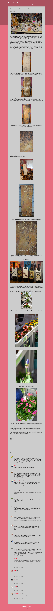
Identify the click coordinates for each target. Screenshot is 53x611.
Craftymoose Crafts (17, 593)
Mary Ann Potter (17, 558)
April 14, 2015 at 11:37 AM (18, 555)
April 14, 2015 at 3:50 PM (18, 567)
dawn (15, 533)
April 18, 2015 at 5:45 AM (18, 598)
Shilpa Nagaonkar (17, 465)
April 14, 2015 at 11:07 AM (18, 544)
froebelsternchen (17, 524)
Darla (15, 506)
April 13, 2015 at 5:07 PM (18, 462)
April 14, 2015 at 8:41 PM (18, 590)
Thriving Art (15, 2)
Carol (15, 579)
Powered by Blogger (26, 606)
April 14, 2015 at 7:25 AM (18, 530)
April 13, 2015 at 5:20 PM (18, 477)
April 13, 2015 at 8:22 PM (18, 495)
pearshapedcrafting (17, 540)
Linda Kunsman (17, 471)
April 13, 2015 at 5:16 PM (18, 468)
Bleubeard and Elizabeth (18, 480)
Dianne (15, 586)
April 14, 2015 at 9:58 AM (18, 537)
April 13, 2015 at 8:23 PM (18, 503)
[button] (42, 9)
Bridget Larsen (16, 498)
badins (29, 608)
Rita (15, 547)
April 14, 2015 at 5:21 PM (18, 576)
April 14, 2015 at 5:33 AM (18, 521)
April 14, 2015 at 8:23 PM (18, 583)
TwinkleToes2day (17, 456)
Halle (15, 570)
